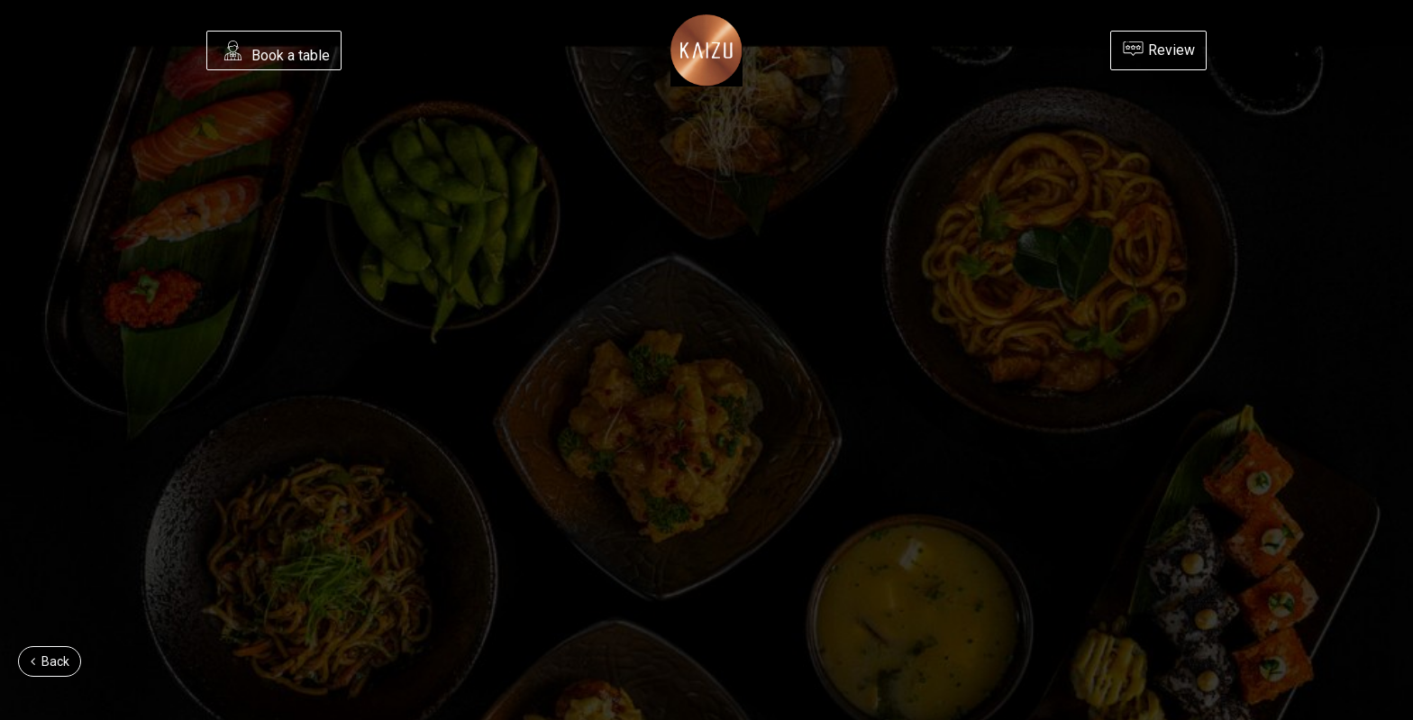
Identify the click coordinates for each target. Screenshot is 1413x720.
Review (1158, 49)
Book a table (276, 52)
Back (50, 661)
